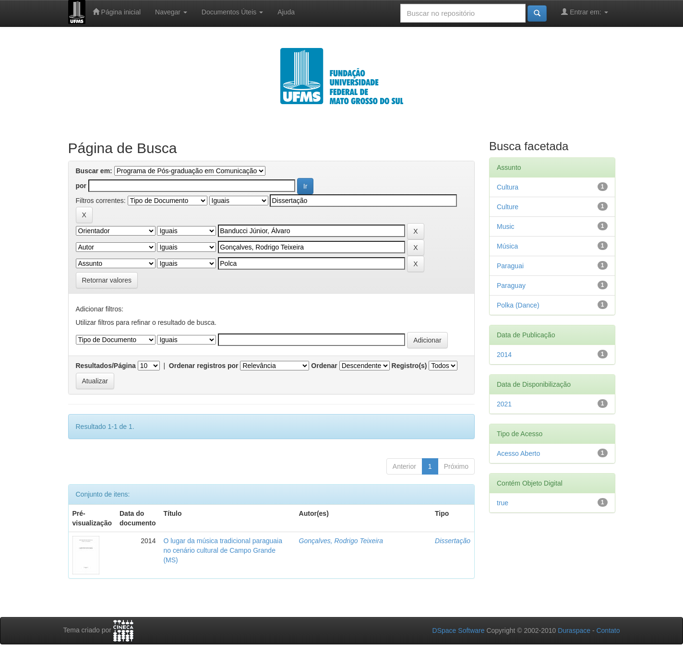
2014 (504, 354)
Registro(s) (409, 365)
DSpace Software (458, 630)
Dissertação (452, 541)
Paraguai (510, 266)
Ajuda (286, 12)
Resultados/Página (106, 365)
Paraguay (511, 285)
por (81, 186)
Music (506, 226)
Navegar (171, 12)
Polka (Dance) (518, 305)
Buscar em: (94, 171)
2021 (504, 404)
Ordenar (324, 365)
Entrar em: (584, 12)
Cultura (507, 187)
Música (507, 246)
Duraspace (574, 630)
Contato (608, 630)
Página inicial (117, 12)
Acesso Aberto (518, 453)
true (502, 503)
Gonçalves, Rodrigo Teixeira (341, 541)
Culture (507, 207)
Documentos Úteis (232, 12)
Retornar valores (107, 280)
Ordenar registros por (204, 365)
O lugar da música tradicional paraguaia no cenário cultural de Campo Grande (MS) (222, 550)
